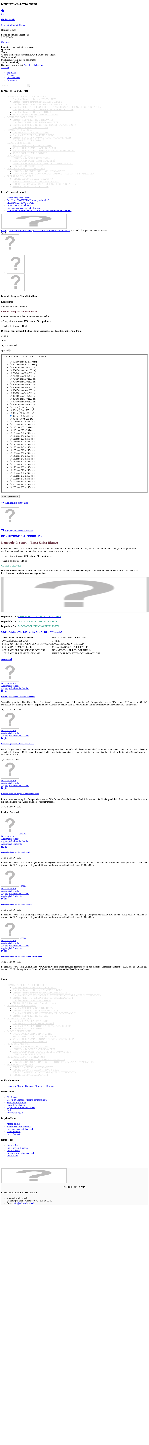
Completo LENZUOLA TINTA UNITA (31, 132)
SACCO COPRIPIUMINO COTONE (30, 153)
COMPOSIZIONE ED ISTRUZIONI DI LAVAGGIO (31, 631)
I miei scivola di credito (17, 1148)
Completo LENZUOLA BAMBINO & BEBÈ (33, 135)
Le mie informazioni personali (20, 1153)
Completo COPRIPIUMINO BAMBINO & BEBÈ (36, 122)
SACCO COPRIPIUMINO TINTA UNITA (32, 145)
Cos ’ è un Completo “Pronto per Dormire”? (27, 1100)
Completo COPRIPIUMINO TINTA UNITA (33, 120)
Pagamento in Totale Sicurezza (21, 1107)
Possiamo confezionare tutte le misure (24, 208)
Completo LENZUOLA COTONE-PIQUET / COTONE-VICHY (42, 138)
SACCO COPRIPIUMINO (19, 143)
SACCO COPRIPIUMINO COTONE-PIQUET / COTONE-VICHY (44, 150)
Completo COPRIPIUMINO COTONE (30, 127)
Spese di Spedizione (16, 1105)
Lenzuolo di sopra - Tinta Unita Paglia (16, 904)
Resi (9, 1110)
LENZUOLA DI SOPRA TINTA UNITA (31, 158)
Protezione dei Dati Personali (20, 1129)
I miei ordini (12, 1145)
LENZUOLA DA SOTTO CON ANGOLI (26, 168)
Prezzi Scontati (13, 1134)
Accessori (6, 659)
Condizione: (7, 306)
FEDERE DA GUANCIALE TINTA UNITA (33, 179)
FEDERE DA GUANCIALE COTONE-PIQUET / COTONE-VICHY (44, 184)
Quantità (5, 350)
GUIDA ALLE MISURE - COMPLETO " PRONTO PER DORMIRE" (39, 210)
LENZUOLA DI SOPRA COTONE (29, 166)
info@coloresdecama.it (24, 1203)
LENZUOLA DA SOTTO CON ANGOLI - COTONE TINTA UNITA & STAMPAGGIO (53, 173)
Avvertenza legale (15, 1112)
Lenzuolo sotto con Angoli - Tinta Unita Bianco (20, 794)
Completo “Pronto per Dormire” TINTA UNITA (34, 99)
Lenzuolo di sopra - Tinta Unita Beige (16, 852)
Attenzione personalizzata (18, 197)
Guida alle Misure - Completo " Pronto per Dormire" (31, 1086)
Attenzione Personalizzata (19, 1126)
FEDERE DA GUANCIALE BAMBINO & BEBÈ (36, 181)
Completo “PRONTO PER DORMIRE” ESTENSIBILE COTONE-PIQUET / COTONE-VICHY (57, 107)
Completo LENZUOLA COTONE (28, 140)
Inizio (3, 230)
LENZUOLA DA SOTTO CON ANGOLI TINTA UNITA (39, 171)
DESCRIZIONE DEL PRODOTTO (21, 536)
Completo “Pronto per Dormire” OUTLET (32, 112)
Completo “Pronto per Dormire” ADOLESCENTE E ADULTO (41, 104)
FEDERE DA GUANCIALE (20, 176)
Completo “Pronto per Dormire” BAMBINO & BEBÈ (37, 102)
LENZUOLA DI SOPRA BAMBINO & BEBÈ (34, 161)
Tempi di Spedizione (16, 1102)
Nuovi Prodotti (13, 1131)
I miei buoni (12, 1155)
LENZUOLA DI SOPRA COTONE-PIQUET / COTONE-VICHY (43, 163)
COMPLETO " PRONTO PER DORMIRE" (27, 96)
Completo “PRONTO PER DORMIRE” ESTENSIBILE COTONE (43, 109)
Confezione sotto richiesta (19, 205)
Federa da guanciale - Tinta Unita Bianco (17, 744)
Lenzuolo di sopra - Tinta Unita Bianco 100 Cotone (21, 956)
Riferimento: (7, 302)
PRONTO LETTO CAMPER (20, 203)
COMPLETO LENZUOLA (19, 130)
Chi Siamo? (12, 1097)
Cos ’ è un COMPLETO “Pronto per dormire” (28, 200)
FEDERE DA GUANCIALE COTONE (31, 186)
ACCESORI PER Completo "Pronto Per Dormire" (35, 114)
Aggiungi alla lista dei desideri (17, 530)
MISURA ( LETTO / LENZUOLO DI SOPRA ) (25, 356)
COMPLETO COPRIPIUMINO (21, 117)
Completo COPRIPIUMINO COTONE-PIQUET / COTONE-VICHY (44, 125)
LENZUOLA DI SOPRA (18, 156)
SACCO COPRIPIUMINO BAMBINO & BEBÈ (35, 148)
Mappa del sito (13, 1124)
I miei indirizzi (13, 1150)
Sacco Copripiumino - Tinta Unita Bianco (18, 696)
